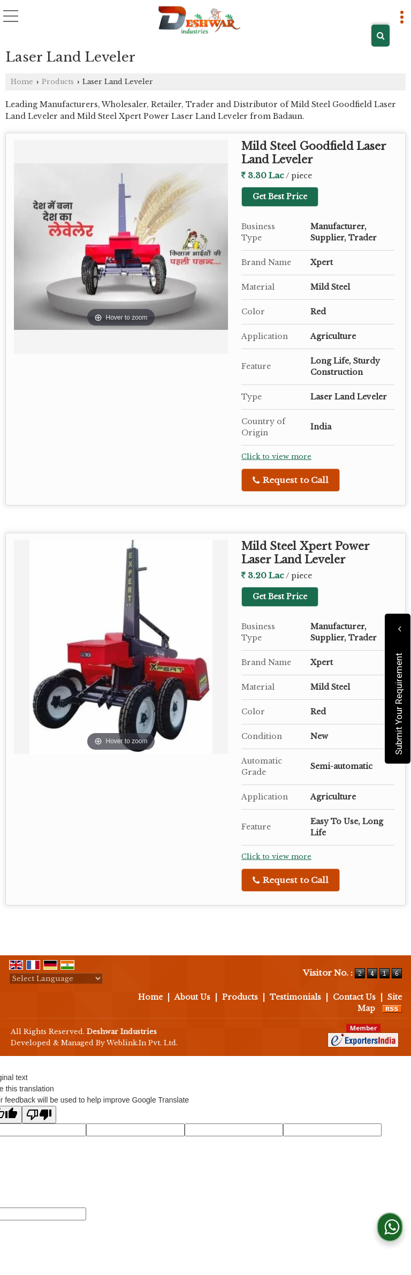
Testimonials (295, 997)
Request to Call (291, 480)
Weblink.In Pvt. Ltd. (142, 1043)
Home (22, 82)
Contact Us (354, 997)
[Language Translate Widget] (56, 978)
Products (58, 82)
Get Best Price (280, 196)
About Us (192, 997)
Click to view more (276, 456)
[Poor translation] (39, 1114)
